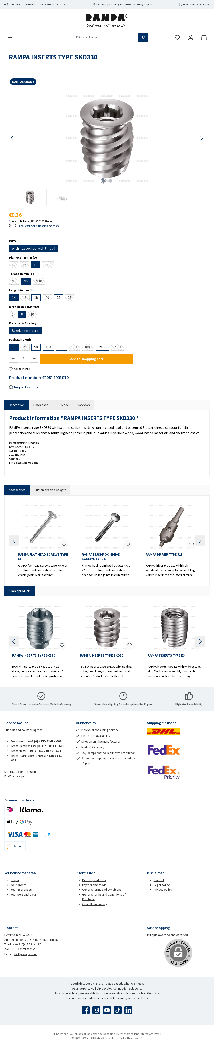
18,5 (49, 265)
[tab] (16, 405)
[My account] (190, 37)
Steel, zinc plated (25, 330)
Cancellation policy (94, 904)
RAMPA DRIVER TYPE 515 (164, 554)
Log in (15, 880)
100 (48, 347)
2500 (119, 348)
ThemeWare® (134, 1038)
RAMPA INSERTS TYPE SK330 (33, 655)
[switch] (12, 225)
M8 (26, 281)
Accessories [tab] (17, 490)
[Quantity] (23, 358)
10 (33, 315)
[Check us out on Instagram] (96, 1010)
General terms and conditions (102, 890)
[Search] (143, 37)
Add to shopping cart (86, 359)
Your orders (18, 885)
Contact (159, 880)
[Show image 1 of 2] (103, 181)
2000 (102, 347)
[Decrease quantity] (13, 358)
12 (15, 265)
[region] (107, 148)
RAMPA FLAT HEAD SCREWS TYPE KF (43, 556)
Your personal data (23, 894)
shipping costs (88, 1033)
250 (61, 347)
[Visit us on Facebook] (86, 1010)
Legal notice (162, 885)
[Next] (201, 138)
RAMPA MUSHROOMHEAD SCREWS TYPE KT (101, 556)
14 (26, 265)
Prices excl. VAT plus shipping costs (38, 225)
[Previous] (12, 138)
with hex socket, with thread (33, 248)
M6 (15, 282)
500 (76, 348)
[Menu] (10, 37)
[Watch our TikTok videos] (118, 1010)
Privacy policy (163, 890)
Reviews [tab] (84, 405)
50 (36, 347)
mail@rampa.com (25, 954)
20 (49, 298)
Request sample (23, 387)
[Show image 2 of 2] (110, 181)
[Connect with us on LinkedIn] (128, 1010)
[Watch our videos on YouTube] (107, 1010)
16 (35, 265)
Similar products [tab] (20, 591)
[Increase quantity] (34, 358)
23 (58, 297)
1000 (89, 348)
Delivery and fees (94, 880)
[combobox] (87, 37)
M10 (40, 282)
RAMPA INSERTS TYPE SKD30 (101, 655)
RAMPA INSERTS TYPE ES (166, 655)
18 (36, 297)
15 (26, 298)
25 (71, 298)
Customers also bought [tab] (50, 490)
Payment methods (94, 885)
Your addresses (21, 890)
